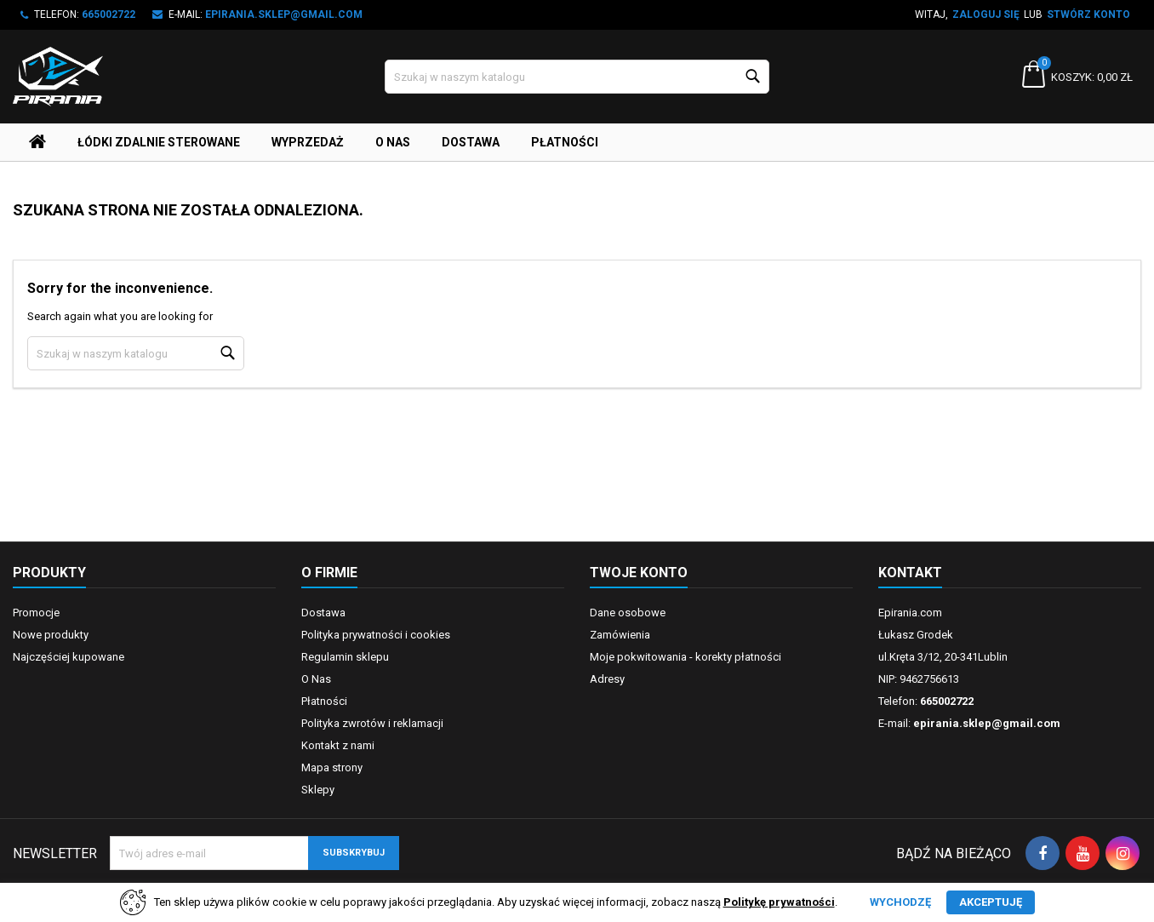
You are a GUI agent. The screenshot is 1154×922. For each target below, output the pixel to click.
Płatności (564, 142)
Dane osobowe (628, 612)
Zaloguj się (986, 14)
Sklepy (317, 789)
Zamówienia (620, 634)
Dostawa (471, 142)
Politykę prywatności (779, 902)
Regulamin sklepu (345, 656)
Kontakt (910, 572)
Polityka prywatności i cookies (375, 634)
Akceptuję (990, 902)
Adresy (607, 679)
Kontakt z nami (337, 745)
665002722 (108, 14)
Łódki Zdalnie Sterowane (158, 142)
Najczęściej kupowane (68, 656)
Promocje (36, 612)
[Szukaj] (577, 77)
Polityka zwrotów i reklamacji (372, 723)
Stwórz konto (1088, 14)
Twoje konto (639, 572)
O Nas (392, 142)
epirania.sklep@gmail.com (284, 14)
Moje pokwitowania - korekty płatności (685, 656)
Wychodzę (900, 902)
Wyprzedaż (307, 142)
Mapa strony (332, 767)
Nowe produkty (51, 634)
